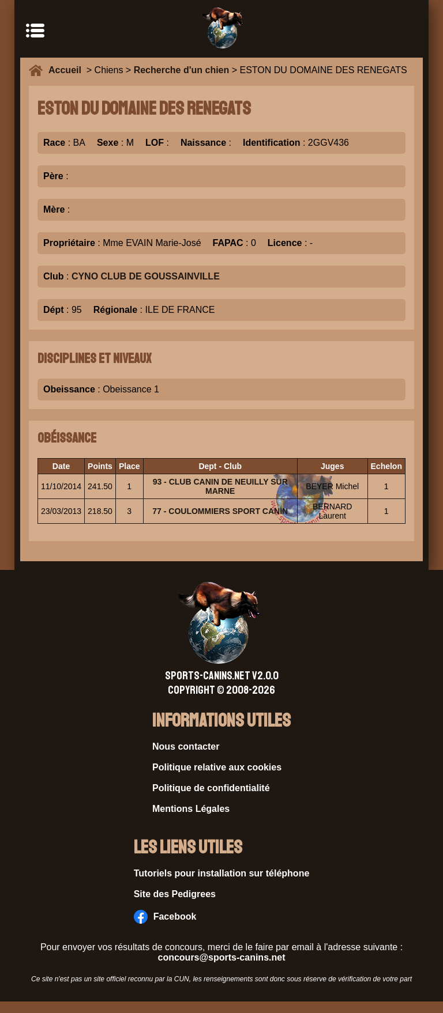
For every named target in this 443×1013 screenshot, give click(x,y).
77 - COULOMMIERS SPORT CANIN (220, 511)
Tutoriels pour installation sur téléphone (222, 873)
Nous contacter (185, 746)
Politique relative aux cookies (216, 767)
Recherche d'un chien (182, 70)
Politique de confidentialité (211, 788)
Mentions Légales (191, 809)
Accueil (67, 70)
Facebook (165, 917)
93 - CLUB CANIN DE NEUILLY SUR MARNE (220, 486)
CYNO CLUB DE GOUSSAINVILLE (146, 276)
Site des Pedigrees (175, 894)
